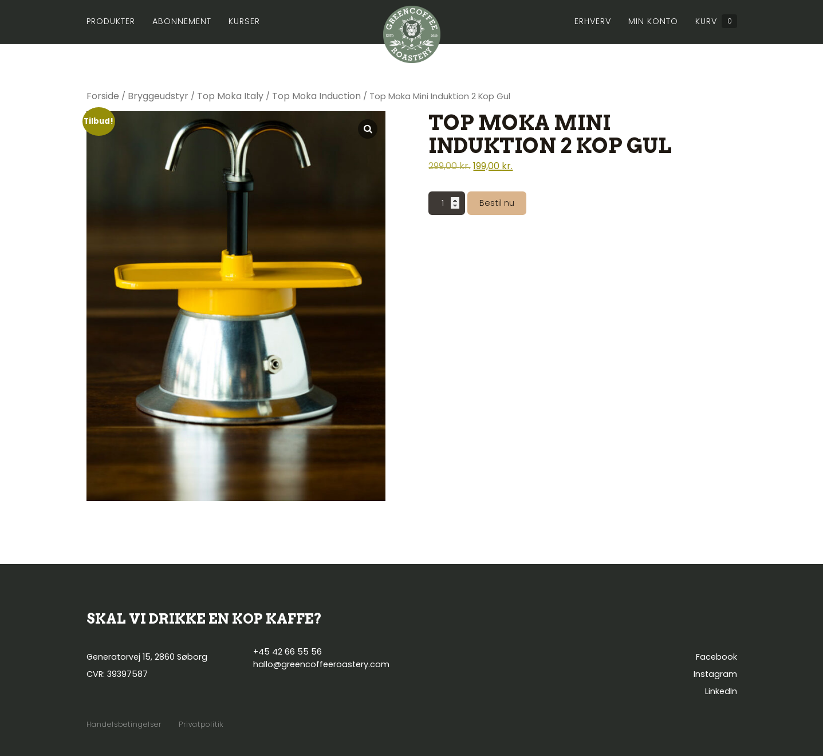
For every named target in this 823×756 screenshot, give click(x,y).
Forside (102, 96)
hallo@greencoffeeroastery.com (321, 664)
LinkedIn (721, 691)
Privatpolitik (201, 724)
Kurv (716, 21)
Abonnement (181, 21)
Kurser (244, 21)
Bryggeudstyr (158, 96)
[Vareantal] (446, 203)
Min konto (653, 21)
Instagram (715, 674)
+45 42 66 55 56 (287, 651)
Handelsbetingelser (124, 724)
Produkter (110, 21)
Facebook (716, 657)
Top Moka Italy (230, 96)
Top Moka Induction (316, 96)
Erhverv (592, 21)
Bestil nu (496, 203)
